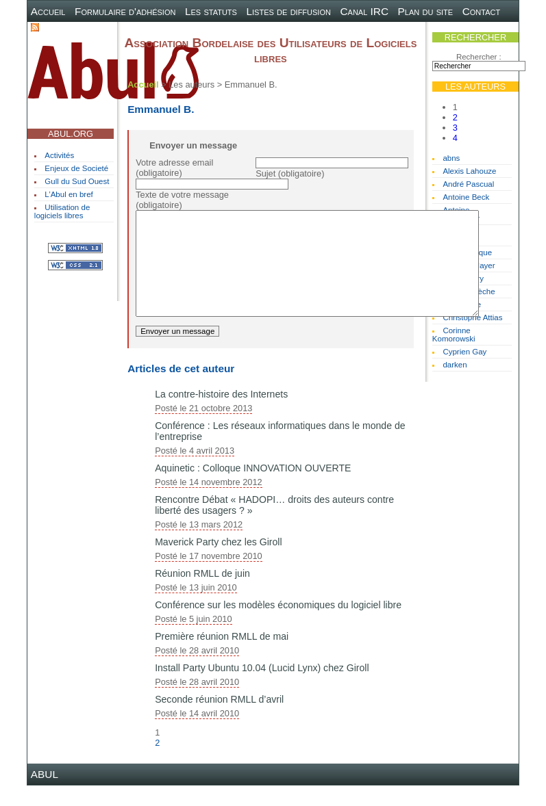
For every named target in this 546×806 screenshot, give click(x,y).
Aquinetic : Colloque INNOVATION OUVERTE (253, 488)
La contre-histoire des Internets (221, 414)
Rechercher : (478, 57)
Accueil (48, 11)
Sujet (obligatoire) (290, 173)
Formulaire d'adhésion (125, 11)
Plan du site (426, 11)
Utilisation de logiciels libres (62, 211)
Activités (59, 155)
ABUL (44, 795)
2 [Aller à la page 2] (455, 117)
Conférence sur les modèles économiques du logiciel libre (278, 625)
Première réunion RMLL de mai (221, 656)
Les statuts (211, 11)
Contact (481, 11)
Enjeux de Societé (76, 168)
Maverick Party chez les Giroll (218, 562)
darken (455, 365)
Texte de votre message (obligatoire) (182, 200)
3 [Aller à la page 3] (455, 127)
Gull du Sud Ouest (77, 181)
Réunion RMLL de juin (202, 593)
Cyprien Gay (464, 352)
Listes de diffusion (288, 11)
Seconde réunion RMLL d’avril (219, 719)
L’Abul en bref (68, 194)
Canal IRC (364, 11)
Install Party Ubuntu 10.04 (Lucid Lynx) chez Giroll (262, 688)
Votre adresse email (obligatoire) (174, 167)
